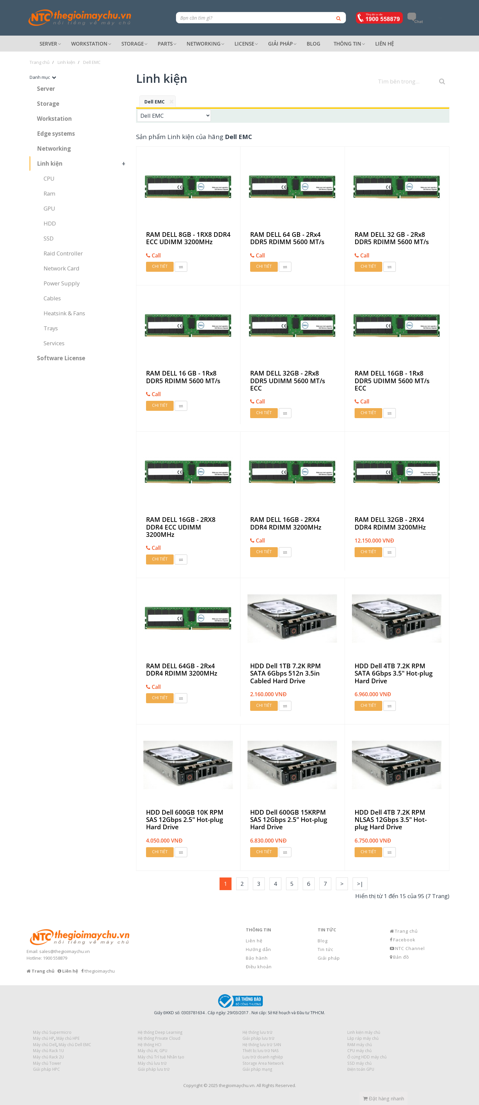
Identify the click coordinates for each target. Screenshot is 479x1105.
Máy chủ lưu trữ (152, 1063)
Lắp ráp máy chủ (363, 1038)
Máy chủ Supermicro (52, 1032)
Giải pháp (329, 958)
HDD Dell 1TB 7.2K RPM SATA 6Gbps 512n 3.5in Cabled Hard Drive (285, 673)
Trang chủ (406, 931)
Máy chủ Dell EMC (75, 1044)
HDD (50, 223)
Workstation (54, 118)
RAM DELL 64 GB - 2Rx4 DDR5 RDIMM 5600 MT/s (287, 238)
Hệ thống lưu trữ (257, 1032)
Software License (61, 358)
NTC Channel (410, 948)
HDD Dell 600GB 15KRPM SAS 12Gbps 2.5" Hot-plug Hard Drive (288, 820)
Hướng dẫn (258, 949)
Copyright (193, 1085)
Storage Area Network (263, 1063)
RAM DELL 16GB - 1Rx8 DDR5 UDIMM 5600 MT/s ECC (392, 381)
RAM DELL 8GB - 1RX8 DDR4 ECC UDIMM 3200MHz (188, 238)
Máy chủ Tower (47, 1063)
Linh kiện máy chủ (363, 1032)
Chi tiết (160, 266)
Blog (323, 941)
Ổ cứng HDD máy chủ (367, 1056)
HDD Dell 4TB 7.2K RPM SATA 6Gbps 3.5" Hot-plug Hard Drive (394, 673)
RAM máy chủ (359, 1044)
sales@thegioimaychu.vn (64, 951)
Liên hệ (254, 941)
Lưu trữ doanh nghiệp (262, 1056)
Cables (52, 298)
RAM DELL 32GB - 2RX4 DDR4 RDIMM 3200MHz (390, 523)
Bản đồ (401, 957)
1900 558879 (55, 958)
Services (54, 343)
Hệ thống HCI (149, 1044)
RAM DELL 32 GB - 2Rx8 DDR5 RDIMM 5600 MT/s (392, 238)
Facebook (404, 940)
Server (46, 88)
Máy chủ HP (43, 1038)
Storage (48, 103)
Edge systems (56, 133)
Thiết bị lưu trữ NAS (260, 1050)
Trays (51, 328)
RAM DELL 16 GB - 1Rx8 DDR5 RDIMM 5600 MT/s (183, 377)
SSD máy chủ (359, 1063)
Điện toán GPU (360, 1069)
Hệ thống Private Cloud (159, 1038)
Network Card (62, 268)
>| (360, 883)
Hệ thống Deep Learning (160, 1032)
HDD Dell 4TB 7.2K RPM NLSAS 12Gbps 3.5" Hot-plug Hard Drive (391, 820)
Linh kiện (50, 163)
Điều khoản (259, 967)
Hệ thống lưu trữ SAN (261, 1044)
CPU (49, 178)
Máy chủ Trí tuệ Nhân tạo (161, 1056)
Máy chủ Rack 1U (48, 1050)
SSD (49, 238)
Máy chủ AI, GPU (152, 1050)
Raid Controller (63, 253)
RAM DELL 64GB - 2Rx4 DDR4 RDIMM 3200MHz (181, 669)
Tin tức (325, 949)
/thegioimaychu (99, 971)
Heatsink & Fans (64, 313)
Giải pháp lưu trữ (154, 1069)
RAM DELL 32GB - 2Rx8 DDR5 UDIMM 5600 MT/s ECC (287, 381)
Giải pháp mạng (257, 1069)
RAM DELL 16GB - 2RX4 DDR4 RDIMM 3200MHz (285, 523)
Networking (54, 148)
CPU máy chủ (359, 1050)
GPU (49, 208)
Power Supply (62, 283)
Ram (49, 193)
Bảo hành (257, 958)
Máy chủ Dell (45, 1044)
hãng (230, 136)
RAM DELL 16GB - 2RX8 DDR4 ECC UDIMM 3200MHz (181, 527)
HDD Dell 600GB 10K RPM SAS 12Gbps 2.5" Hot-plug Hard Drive (185, 820)
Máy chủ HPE (68, 1038)
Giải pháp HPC (46, 1069)
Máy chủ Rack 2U (48, 1056)
